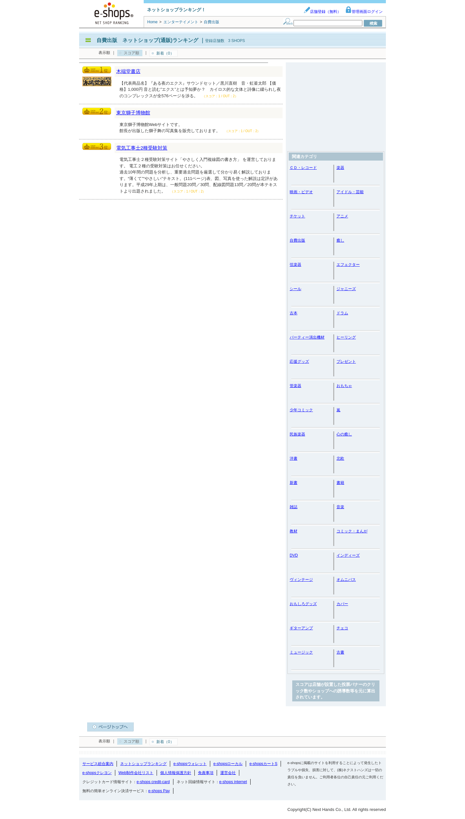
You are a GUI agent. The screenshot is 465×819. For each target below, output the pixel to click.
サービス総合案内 (97, 763)
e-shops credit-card (153, 782)
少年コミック (301, 410)
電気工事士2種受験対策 (141, 148)
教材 (293, 531)
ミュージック (301, 652)
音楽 (340, 507)
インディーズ (348, 555)
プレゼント (346, 361)
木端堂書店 (128, 71)
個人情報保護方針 (175, 773)
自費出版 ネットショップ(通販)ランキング (147, 40)
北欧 (340, 458)
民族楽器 (297, 434)
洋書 (293, 458)
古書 (340, 652)
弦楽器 (295, 264)
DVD (294, 555)
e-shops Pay (159, 791)
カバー (342, 604)
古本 (293, 313)
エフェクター (348, 264)
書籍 (340, 482)
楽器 (340, 167)
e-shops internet (233, 782)
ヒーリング (346, 337)
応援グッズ (299, 361)
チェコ (342, 628)
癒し (340, 240)
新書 (293, 482)
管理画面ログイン (364, 11)
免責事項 (205, 773)
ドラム (342, 313)
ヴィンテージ (301, 579)
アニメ (342, 216)
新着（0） (165, 53)
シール (295, 289)
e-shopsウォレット (190, 763)
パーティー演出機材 (307, 337)
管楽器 (295, 385)
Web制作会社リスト (136, 773)
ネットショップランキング (143, 763)
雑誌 (293, 507)
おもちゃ (344, 385)
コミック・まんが (351, 531)
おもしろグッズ (303, 604)
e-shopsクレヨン (97, 773)
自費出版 (297, 240)
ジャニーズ (346, 289)
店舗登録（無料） (322, 11)
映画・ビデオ (301, 192)
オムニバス (346, 579)
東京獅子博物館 (133, 112)
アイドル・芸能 (350, 192)
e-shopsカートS (263, 763)
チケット (297, 216)
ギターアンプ (301, 628)
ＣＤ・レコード (303, 167)
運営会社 (228, 773)
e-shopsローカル (228, 763)
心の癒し (344, 434)
